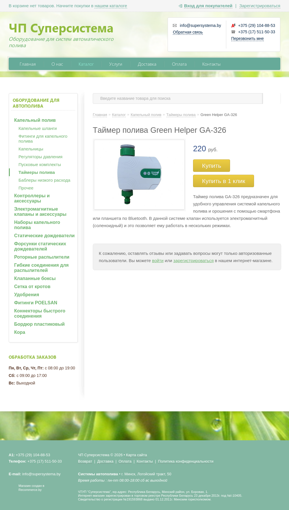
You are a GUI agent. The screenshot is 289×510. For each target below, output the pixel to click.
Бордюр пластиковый (39, 324)
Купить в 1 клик (223, 181)
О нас (57, 64)
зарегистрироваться (193, 260)
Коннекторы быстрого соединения (39, 313)
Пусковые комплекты (39, 164)
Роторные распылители (41, 257)
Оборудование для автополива (36, 103)
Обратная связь (188, 32)
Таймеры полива (36, 172)
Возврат (85, 461)
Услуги (115, 64)
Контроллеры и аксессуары (32, 198)
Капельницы (30, 148)
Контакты (211, 64)
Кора (19, 332)
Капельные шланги (37, 128)
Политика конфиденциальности (186, 461)
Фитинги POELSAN (35, 302)
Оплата (179, 64)
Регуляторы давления (40, 156)
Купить (211, 165)
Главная (28, 64)
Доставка (147, 64)
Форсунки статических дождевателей (40, 246)
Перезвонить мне (247, 38)
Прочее (26, 187)
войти (158, 260)
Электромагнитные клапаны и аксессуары (40, 212)
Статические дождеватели (44, 235)
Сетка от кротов (32, 286)
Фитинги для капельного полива (42, 138)
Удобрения (26, 294)
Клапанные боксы (35, 278)
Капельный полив (35, 120)
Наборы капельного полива (37, 225)
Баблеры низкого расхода (44, 180)
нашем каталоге (111, 5)
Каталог (86, 64)
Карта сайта (136, 455)
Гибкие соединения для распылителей (41, 268)
